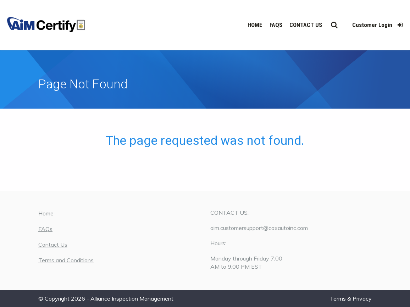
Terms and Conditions (66, 260)
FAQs (276, 24)
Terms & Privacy (351, 298)
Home (255, 24)
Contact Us (305, 24)
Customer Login (377, 24)
